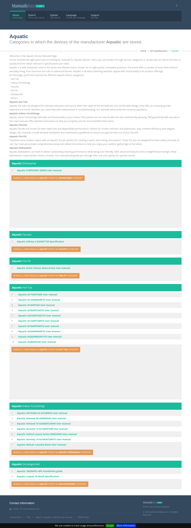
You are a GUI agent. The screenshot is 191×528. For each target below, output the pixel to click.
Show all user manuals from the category (48, 178)
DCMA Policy (83, 517)
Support (95, 15)
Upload (54, 15)
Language (71, 15)
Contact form (15, 517)
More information (126, 525)
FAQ (28, 517)
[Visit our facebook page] (175, 5)
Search (32, 15)
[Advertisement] (95, 204)
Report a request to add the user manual (54, 517)
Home (16, 15)
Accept (110, 525)
